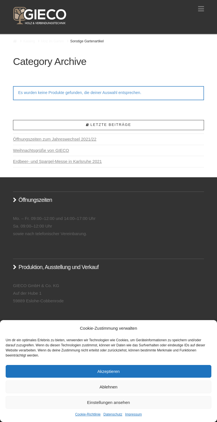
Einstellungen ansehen (108, 402)
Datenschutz (112, 414)
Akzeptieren (108, 371)
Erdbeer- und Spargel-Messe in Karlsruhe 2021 (57, 161)
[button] (201, 8)
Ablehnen (108, 386)
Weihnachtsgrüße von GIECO (41, 150)
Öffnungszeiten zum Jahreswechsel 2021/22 (54, 139)
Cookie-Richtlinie (88, 414)
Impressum (133, 414)
